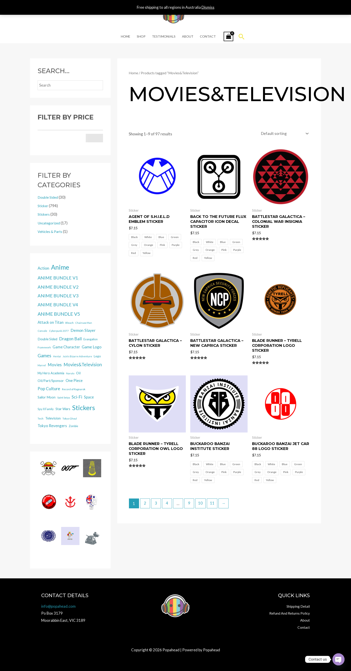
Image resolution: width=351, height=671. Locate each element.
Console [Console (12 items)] (42, 330)
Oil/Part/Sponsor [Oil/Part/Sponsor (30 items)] (51, 381)
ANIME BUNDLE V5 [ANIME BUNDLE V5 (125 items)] (59, 314)
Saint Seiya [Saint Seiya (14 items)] (63, 397)
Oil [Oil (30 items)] (78, 373)
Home (126, 36)
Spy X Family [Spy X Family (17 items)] (46, 409)
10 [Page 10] (201, 503)
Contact (207, 36)
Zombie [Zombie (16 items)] (73, 426)
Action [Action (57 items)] (43, 268)
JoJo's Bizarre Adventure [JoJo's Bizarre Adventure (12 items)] (77, 356)
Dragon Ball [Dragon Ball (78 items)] (70, 338)
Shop (141, 36)
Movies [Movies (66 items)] (55, 364)
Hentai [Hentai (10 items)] (57, 356)
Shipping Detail (297, 606)
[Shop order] (284, 133)
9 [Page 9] (189, 503)
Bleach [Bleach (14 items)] (69, 322)
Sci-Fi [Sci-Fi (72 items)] (77, 396)
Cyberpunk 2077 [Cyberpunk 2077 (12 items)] (59, 330)
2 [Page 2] (145, 503)
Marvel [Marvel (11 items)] (42, 365)
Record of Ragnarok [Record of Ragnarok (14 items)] (73, 389)
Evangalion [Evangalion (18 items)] (90, 339)
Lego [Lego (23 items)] (97, 356)
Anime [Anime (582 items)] (60, 267)
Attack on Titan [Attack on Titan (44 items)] (51, 322)
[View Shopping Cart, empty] (228, 36)
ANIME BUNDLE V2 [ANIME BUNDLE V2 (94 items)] (58, 287)
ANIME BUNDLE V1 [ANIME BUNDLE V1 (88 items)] (58, 277)
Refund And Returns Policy (287, 613)
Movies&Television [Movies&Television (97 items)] (83, 364)
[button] (241, 36)
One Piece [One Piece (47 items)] (74, 380)
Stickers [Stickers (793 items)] (83, 407)
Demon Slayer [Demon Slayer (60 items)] (83, 330)
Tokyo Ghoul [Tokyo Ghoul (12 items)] (69, 418)
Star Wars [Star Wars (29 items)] (63, 409)
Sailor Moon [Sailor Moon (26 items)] (47, 397)
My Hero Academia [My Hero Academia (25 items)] (51, 373)
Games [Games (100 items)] (44, 355)
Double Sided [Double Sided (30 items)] (47, 339)
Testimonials (164, 36)
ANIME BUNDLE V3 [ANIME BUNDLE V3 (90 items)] (58, 295)
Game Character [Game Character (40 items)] (66, 347)
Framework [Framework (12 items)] (44, 347)
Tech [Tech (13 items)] (40, 418)
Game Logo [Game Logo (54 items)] (91, 347)
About (187, 36)
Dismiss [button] (207, 7)
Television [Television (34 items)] (53, 418)
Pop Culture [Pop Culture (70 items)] (49, 388)
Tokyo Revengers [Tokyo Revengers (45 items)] (52, 425)
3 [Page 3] (156, 503)
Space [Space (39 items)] (89, 397)
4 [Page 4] (167, 503)
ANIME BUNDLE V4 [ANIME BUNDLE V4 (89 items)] (58, 304)
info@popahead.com (58, 606)
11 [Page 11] (212, 503)
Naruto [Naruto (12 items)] (70, 373)
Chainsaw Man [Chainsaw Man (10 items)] (83, 322)
